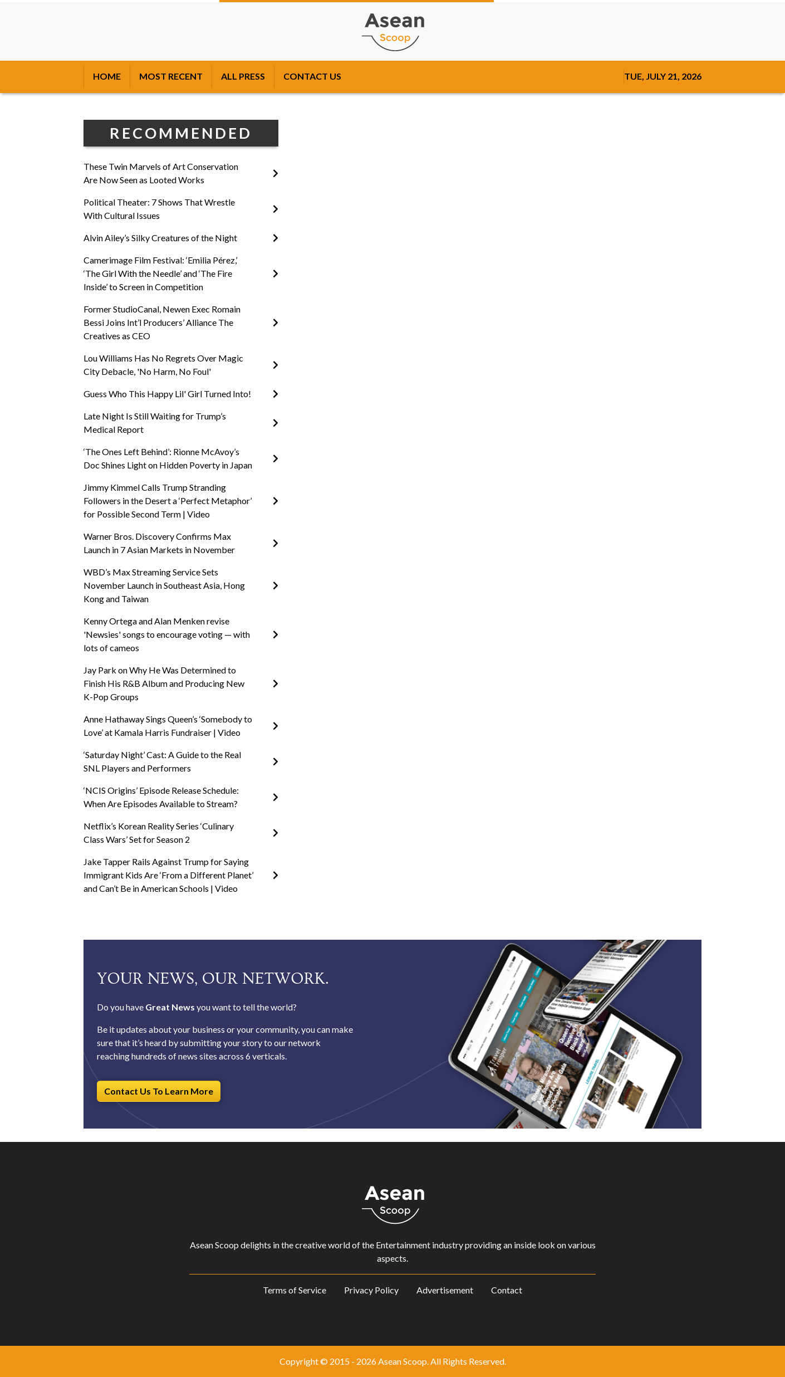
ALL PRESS (243, 76)
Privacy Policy (371, 1290)
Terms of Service (294, 1290)
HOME (107, 76)
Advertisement (444, 1290)
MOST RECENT (171, 76)
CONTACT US (312, 76)
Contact (506, 1290)
